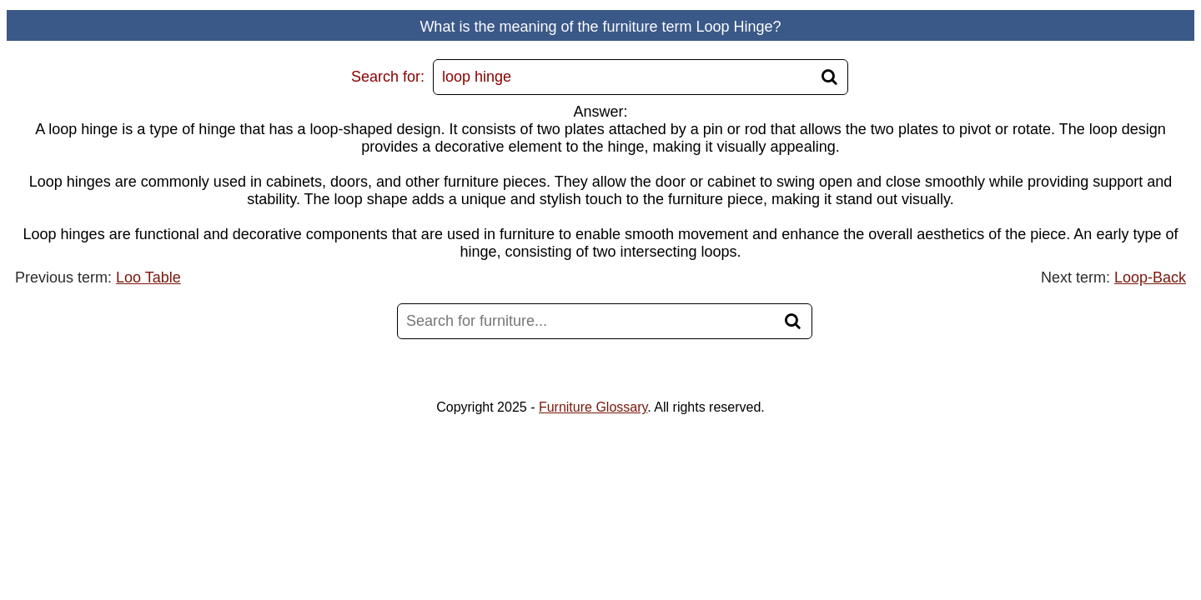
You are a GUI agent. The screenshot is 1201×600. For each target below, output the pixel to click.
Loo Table (148, 277)
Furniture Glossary (593, 407)
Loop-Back (1150, 277)
